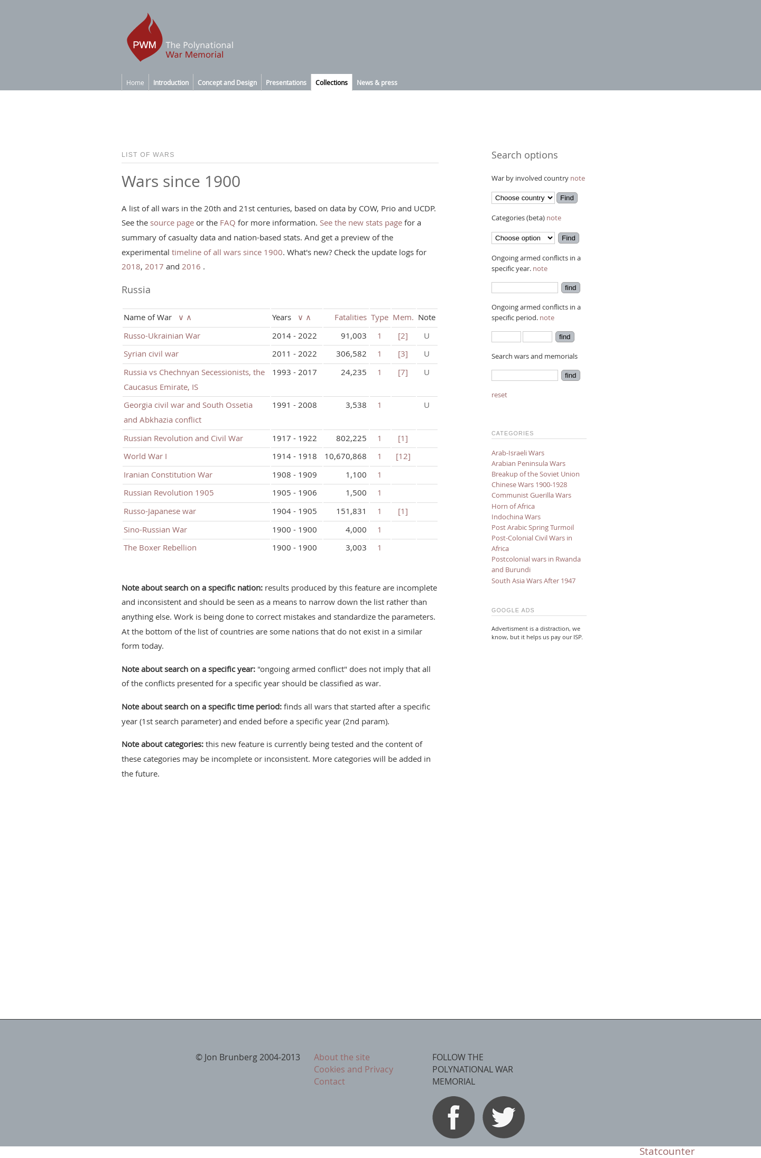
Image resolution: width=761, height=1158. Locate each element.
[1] (403, 438)
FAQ (228, 222)
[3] (403, 353)
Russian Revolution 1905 (169, 492)
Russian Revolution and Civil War (183, 438)
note (577, 178)
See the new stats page (361, 222)
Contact (329, 1081)
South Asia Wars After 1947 (533, 580)
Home (135, 82)
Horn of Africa (513, 506)
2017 (154, 266)
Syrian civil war (151, 353)
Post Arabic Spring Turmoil (532, 527)
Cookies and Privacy (353, 1069)
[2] (403, 335)
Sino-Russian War (155, 529)
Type (379, 317)
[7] (403, 372)
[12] (403, 456)
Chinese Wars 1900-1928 (529, 484)
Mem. (403, 317)
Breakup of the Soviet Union (535, 474)
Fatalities (351, 317)
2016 (191, 266)
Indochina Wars (516, 516)
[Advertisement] (539, 808)
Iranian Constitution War (168, 474)
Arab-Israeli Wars (517, 452)
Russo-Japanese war (160, 511)
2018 (131, 266)
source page (172, 222)
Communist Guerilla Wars (531, 495)
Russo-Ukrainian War (162, 335)
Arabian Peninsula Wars (528, 463)
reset (499, 394)
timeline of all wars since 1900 (227, 252)
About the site (342, 1057)
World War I (145, 456)
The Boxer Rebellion (160, 547)
